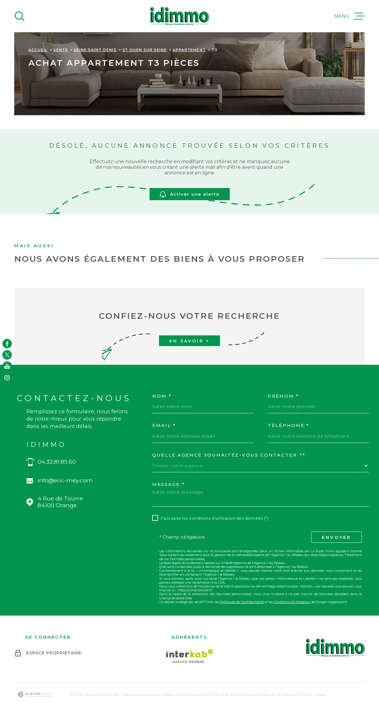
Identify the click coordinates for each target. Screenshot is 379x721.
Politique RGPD (295, 694)
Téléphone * (288, 425)
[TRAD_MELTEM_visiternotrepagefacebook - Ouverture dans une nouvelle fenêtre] (7, 343)
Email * (164, 425)
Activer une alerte (189, 194)
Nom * (162, 396)
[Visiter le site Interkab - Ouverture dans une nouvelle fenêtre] (189, 656)
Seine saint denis (95, 50)
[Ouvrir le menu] (349, 16)
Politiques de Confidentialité (242, 602)
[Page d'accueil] (179, 16)
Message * (168, 484)
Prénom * (283, 396)
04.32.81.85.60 (57, 462)
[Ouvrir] (19, 16)
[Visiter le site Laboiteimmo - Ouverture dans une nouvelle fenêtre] (35, 694)
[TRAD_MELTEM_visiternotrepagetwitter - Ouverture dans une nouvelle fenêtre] (7, 354)
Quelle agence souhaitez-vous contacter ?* (229, 455)
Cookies (319, 694)
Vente (60, 50)
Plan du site (216, 694)
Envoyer (336, 537)
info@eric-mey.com (65, 480)
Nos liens (270, 694)
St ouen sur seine (144, 50)
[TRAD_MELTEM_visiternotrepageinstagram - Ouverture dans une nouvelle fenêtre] (7, 377)
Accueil (37, 50)
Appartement (189, 50)
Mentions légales (244, 694)
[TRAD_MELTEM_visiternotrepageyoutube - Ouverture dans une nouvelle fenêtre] (7, 366)
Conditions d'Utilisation (292, 602)
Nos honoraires (189, 694)
